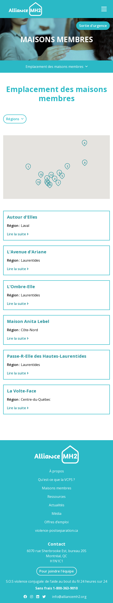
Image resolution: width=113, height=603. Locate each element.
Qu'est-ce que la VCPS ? (56, 479)
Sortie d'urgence (93, 25)
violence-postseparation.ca (56, 530)
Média (56, 513)
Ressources (56, 496)
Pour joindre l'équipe (56, 571)
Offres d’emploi (56, 522)
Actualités (56, 505)
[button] (56, 66)
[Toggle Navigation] (104, 9)
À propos (56, 471)
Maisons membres (63, 488)
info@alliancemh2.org (69, 596)
